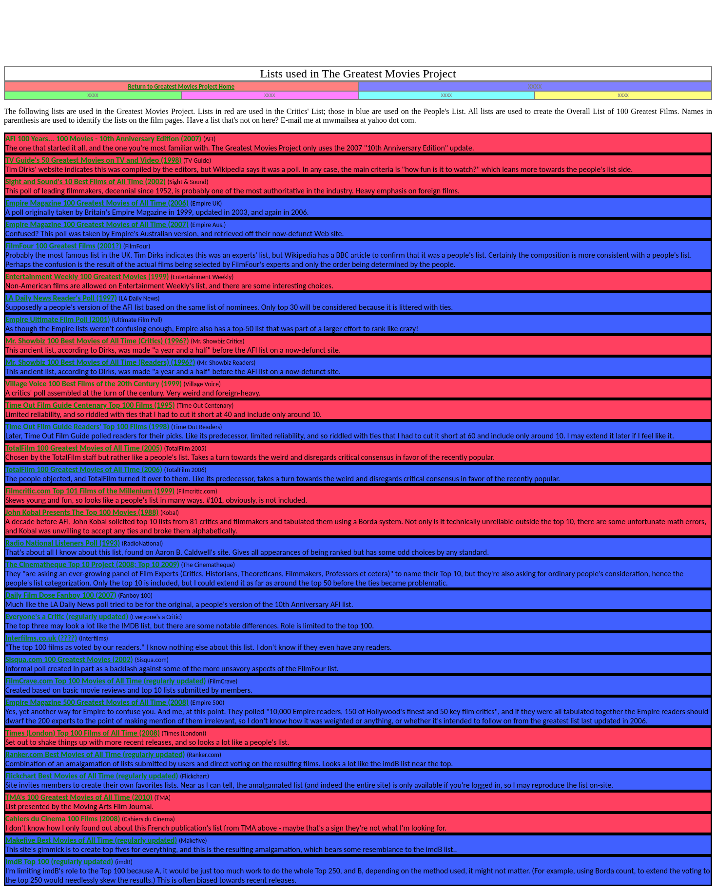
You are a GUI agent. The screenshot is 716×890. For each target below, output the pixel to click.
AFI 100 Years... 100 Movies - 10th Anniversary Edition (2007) (103, 138)
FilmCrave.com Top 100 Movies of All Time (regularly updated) (105, 680)
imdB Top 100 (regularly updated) (59, 861)
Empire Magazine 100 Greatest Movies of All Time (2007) (97, 224)
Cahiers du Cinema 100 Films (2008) (62, 818)
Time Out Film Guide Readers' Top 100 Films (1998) (87, 426)
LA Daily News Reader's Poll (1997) (61, 298)
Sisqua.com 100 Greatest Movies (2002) (69, 659)
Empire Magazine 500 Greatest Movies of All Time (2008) (97, 702)
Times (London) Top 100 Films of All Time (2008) (82, 733)
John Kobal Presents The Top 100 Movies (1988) (81, 512)
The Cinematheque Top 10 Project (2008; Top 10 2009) (92, 564)
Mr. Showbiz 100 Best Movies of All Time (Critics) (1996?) (97, 340)
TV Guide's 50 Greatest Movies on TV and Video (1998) (93, 160)
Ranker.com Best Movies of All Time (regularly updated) (95, 754)
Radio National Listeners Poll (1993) (62, 543)
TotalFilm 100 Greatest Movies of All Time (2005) (83, 448)
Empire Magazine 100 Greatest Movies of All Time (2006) (97, 203)
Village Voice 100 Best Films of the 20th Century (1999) (93, 383)
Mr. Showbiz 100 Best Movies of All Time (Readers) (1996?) (100, 362)
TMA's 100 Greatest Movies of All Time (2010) (79, 797)
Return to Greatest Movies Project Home (181, 86)
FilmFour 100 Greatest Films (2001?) (63, 245)
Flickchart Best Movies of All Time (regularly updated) (91, 775)
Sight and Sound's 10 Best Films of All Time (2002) (85, 181)
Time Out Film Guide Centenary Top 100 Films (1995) (90, 405)
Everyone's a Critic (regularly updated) (66, 616)
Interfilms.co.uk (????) (41, 638)
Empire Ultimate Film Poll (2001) (57, 319)
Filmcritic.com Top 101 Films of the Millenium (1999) (89, 490)
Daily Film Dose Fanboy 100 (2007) (60, 595)
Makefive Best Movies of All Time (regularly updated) (91, 840)
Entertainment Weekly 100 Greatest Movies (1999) (87, 276)
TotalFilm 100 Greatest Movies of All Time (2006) (83, 469)
